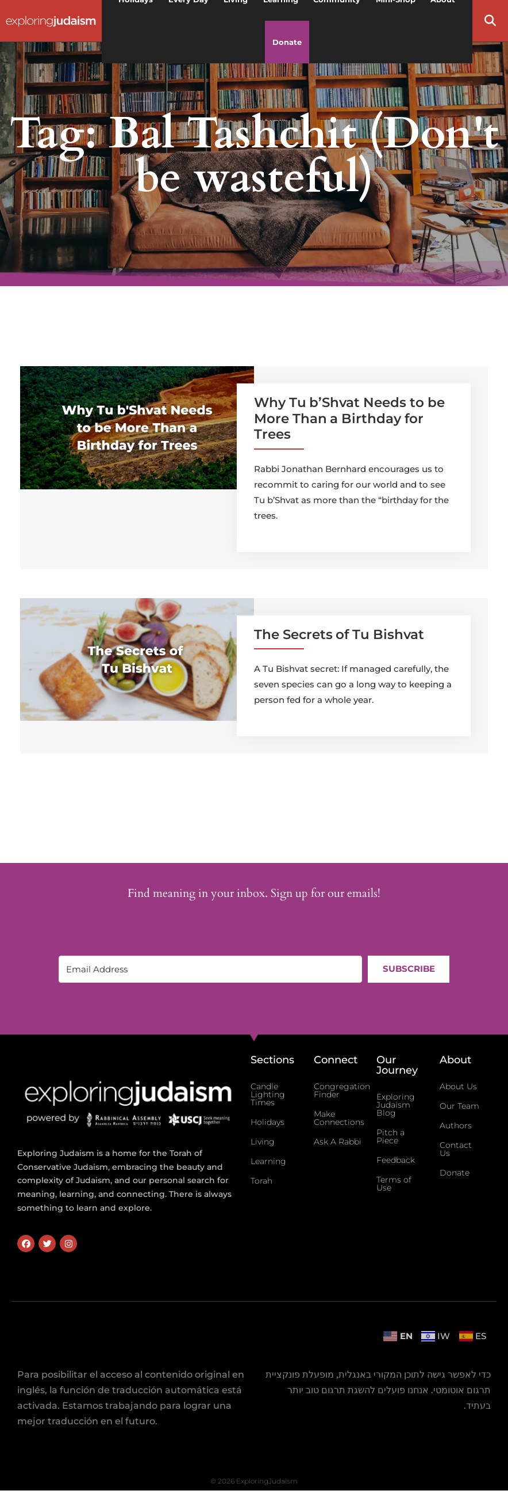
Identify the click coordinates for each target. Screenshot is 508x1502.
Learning (268, 1161)
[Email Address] (210, 969)
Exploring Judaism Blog (395, 1105)
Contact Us (456, 1149)
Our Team (459, 1106)
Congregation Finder (342, 1090)
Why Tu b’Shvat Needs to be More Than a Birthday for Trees (349, 418)
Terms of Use (393, 1183)
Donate (287, 42)
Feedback (395, 1160)
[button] (490, 20)
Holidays (267, 1122)
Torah (261, 1181)
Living (263, 1141)
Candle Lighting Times (268, 1094)
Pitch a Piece (390, 1136)
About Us (458, 1086)
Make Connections (339, 1118)
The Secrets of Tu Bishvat (339, 634)
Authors (456, 1125)
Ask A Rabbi (337, 1141)
